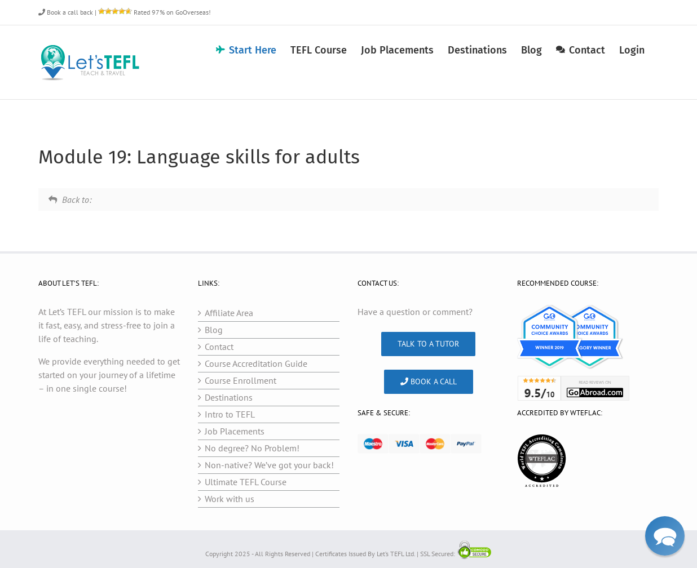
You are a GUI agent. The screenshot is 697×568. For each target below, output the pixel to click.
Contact (219, 346)
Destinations (229, 397)
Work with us (229, 498)
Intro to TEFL (230, 414)
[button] (665, 536)
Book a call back (65, 12)
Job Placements (234, 431)
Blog (214, 329)
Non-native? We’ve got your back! (269, 465)
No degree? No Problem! (252, 448)
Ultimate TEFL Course (245, 481)
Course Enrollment (240, 380)
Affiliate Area (229, 312)
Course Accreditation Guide (256, 363)
